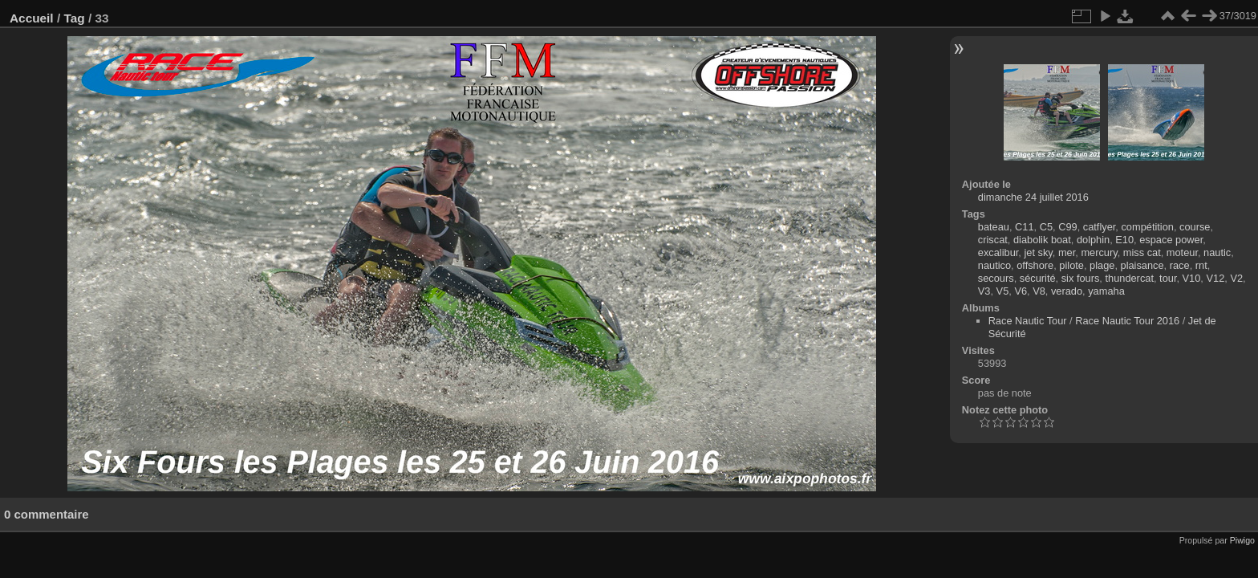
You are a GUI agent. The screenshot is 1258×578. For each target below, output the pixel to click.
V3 (984, 291)
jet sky (1038, 252)
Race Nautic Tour (1027, 321)
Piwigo (1242, 540)
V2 (1236, 278)
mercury (1099, 252)
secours (996, 278)
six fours (1080, 278)
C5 (1046, 227)
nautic (1217, 252)
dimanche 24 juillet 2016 (1033, 197)
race (1180, 265)
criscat (993, 240)
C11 (1024, 227)
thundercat (1129, 278)
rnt (1201, 265)
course (1194, 227)
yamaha (1106, 291)
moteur (1182, 252)
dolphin (1093, 240)
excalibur (998, 252)
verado (1066, 291)
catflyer (1099, 227)
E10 (1124, 240)
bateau (993, 227)
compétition (1147, 227)
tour (1167, 278)
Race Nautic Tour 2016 (1127, 321)
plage (1102, 265)
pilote (1071, 265)
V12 (1215, 278)
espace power (1171, 240)
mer (1066, 252)
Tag (73, 18)
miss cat (1142, 252)
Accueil (32, 18)
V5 (1002, 291)
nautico (994, 265)
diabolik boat (1042, 240)
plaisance (1142, 265)
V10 (1192, 278)
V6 (1020, 291)
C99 (1067, 227)
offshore (1035, 265)
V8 (1039, 291)
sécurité (1038, 278)
